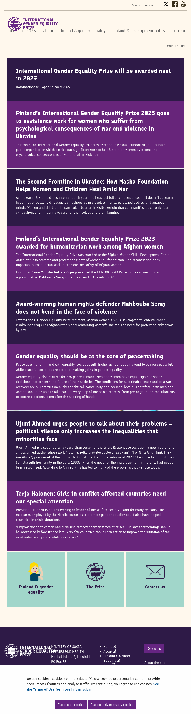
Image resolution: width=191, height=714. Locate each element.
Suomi (136, 5)
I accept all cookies (71, 705)
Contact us (154, 648)
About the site (154, 662)
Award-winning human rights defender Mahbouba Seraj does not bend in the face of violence (90, 307)
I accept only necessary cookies (112, 705)
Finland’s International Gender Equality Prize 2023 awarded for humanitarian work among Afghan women (89, 242)
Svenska (148, 5)
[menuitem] (109, 646)
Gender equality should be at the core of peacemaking (89, 356)
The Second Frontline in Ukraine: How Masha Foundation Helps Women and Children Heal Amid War (92, 185)
